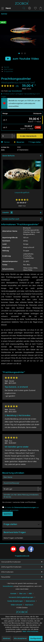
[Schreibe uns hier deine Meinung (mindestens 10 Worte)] (22, 495)
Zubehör (7, 212)
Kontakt (13, 593)
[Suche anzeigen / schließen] (23, 8)
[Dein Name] (22, 477)
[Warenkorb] (41, 8)
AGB (30, 593)
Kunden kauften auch (10, 219)
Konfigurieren (35, 638)
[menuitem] (6, 8)
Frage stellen (35, 142)
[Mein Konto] (29, 8)
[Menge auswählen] (8, 136)
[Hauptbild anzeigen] (19, 53)
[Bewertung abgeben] (22, 488)
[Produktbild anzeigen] (22, 53)
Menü (6, 7)
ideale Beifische (8, 156)
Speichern (7, 514)
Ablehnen (6, 638)
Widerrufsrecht (16, 605)
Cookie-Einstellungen (15, 601)
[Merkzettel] (35, 8)
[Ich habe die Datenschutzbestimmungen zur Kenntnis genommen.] (3, 507)
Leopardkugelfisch (22, 192)
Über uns (22, 593)
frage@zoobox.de (22, 556)
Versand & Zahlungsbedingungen (21, 597)
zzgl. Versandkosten (15, 91)
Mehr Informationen (30, 631)
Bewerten (19, 142)
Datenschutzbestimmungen (25, 507)
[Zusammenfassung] (22, 483)
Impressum (29, 605)
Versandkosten (8, 586)
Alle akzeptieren (20, 638)
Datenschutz (30, 601)
